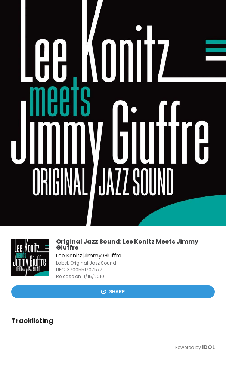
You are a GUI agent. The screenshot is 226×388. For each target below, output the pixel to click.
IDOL (208, 347)
